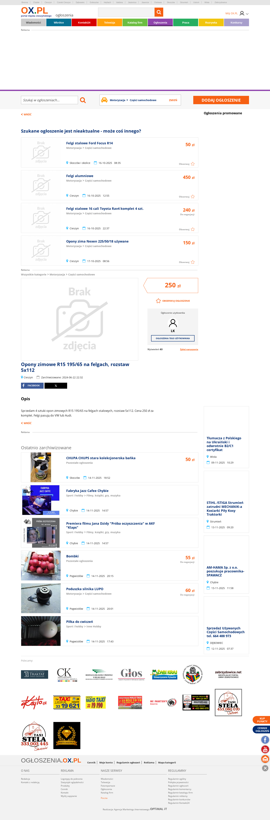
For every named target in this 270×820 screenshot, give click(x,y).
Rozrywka (211, 22)
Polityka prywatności (178, 782)
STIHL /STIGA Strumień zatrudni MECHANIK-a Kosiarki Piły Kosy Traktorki (225, 509)
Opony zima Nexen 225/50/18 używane (97, 241)
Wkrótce (59, 22)
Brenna (25, 2)
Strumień (184, 2)
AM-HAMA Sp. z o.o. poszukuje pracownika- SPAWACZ (225, 571)
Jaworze (145, 2)
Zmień (173, 100)
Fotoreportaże (108, 785)
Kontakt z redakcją (30, 782)
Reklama (149, 762)
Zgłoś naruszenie (189, 349)
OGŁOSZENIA (41, 760)
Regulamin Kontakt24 (178, 802)
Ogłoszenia (160, 22)
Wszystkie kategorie (33, 274)
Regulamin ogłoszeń (128, 762)
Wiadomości (33, 22)
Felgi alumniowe (79, 176)
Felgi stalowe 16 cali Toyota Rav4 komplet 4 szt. (105, 208)
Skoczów (171, 2)
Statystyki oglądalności (72, 782)
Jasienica (132, 2)
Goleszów (94, 2)
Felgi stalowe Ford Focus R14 (89, 143)
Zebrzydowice (221, 2)
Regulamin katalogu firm (180, 792)
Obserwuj (184, 163)
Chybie (36, 2)
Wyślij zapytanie (69, 796)
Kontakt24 (84, 22)
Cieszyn (48, 2)
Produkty (65, 785)
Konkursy (236, 22)
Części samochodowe (81, 274)
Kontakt (64, 792)
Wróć (27, 114)
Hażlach (107, 2)
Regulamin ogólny (177, 778)
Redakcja (25, 778)
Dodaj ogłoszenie (221, 100)
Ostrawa (158, 2)
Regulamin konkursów (179, 799)
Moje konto (106, 762)
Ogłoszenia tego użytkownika (173, 338)
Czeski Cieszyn (64, 2)
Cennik (91, 762)
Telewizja (109, 22)
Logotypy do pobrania (72, 778)
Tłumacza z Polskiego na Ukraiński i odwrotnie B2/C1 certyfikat (224, 444)
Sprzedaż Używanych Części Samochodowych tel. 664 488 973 (226, 632)
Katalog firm (135, 22)
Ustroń (196, 2)
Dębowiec (80, 2)
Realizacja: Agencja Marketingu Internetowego (135, 809)
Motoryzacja (57, 274)
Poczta (104, 798)
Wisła (206, 2)
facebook (31, 385)
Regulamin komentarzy (179, 789)
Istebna (119, 2)
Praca (185, 22)
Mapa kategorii (167, 762)
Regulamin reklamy (177, 796)
